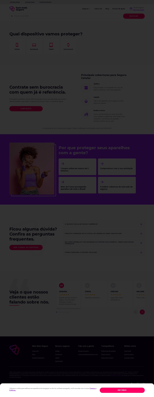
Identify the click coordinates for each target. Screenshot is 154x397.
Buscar (134, 16)
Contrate (26, 109)
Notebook (58, 361)
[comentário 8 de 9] (68, 318)
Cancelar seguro (15, 2)
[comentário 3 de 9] (59, 318)
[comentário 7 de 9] (66, 318)
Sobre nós (98, 9)
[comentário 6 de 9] (64, 318)
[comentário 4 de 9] (61, 318)
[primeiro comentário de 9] (56, 318)
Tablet (57, 364)
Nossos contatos (83, 357)
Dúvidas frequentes (45, 2)
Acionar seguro (30, 2)
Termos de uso (105, 361)
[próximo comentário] (142, 318)
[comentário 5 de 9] (63, 318)
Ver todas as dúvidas (26, 250)
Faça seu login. (138, 10)
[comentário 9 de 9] (69, 318)
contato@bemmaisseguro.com (88, 361)
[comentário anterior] (135, 318)
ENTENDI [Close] (122, 390)
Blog (107, 9)
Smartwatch (59, 367)
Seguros (86, 9)
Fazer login (127, 357)
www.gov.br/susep (118, 382)
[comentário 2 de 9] (58, 318)
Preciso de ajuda (118, 9)
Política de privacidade (108, 357)
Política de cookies (107, 364)
